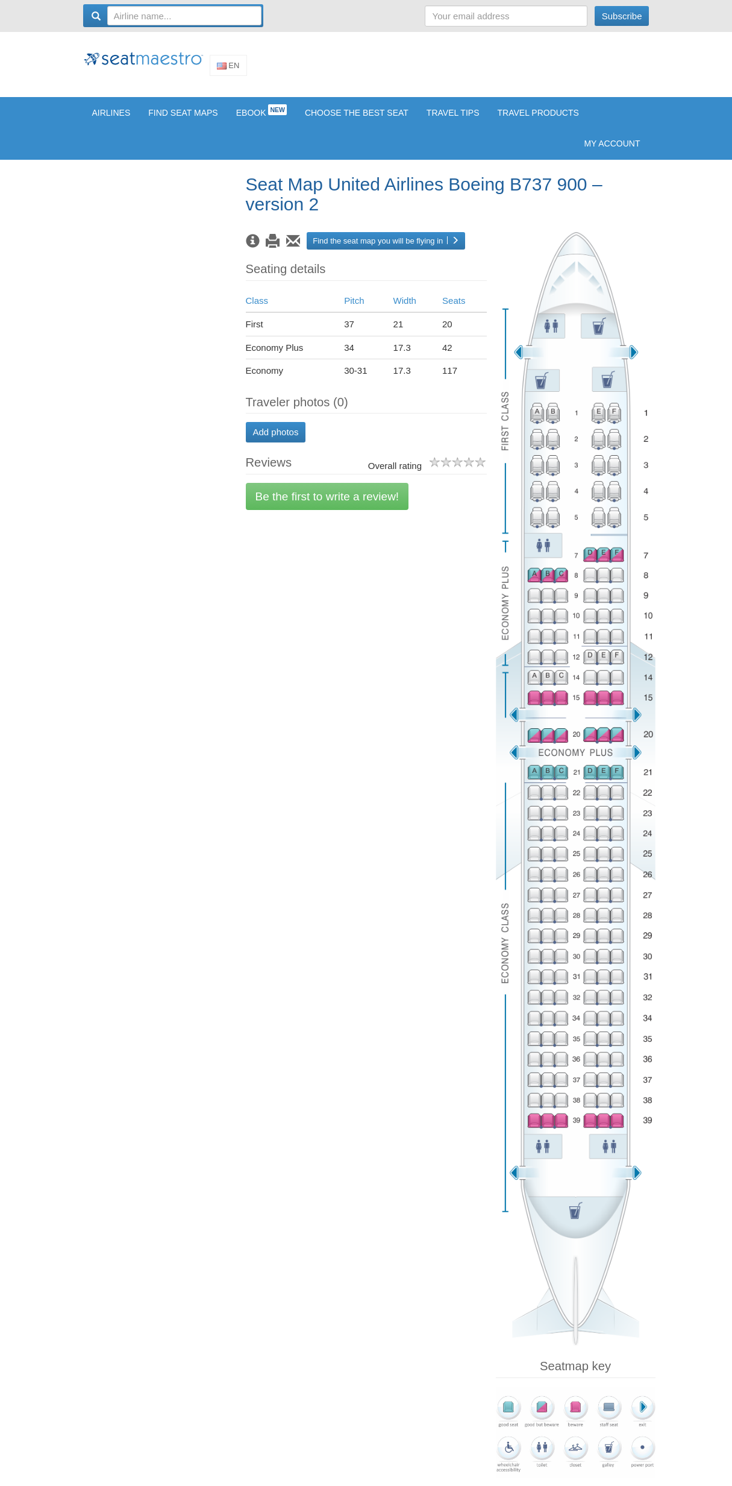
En (228, 69)
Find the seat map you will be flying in (386, 249)
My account (612, 152)
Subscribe (622, 16)
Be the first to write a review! (327, 505)
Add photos (276, 441)
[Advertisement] (430, 68)
